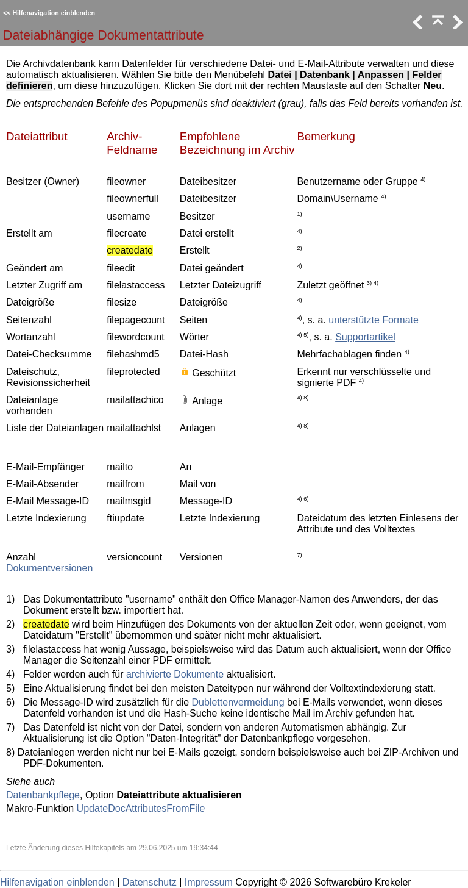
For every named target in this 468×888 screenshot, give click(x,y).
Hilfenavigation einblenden (53, 12)
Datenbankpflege (43, 795)
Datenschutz (149, 882)
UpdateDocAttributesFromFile (141, 808)
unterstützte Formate (373, 320)
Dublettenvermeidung (238, 702)
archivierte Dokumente (175, 674)
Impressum (209, 882)
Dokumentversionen (49, 568)
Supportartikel (365, 337)
